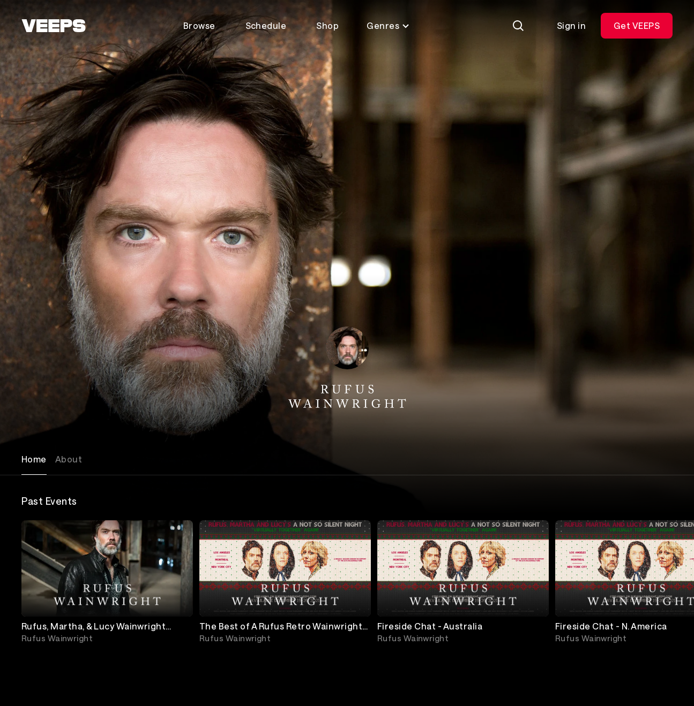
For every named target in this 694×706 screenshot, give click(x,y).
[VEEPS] (53, 25)
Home (34, 459)
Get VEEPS (637, 25)
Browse (199, 25)
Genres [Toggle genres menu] (388, 25)
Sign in (571, 25)
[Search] (518, 26)
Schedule (266, 25)
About (68, 459)
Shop (327, 25)
